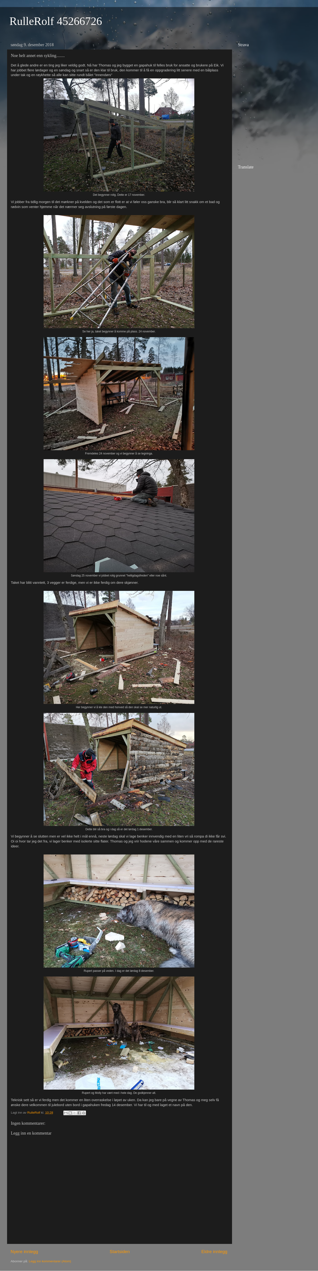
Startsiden (120, 1251)
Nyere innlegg (24, 1251)
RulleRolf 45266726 (55, 21)
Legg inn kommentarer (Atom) (50, 1261)
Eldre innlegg (214, 1251)
